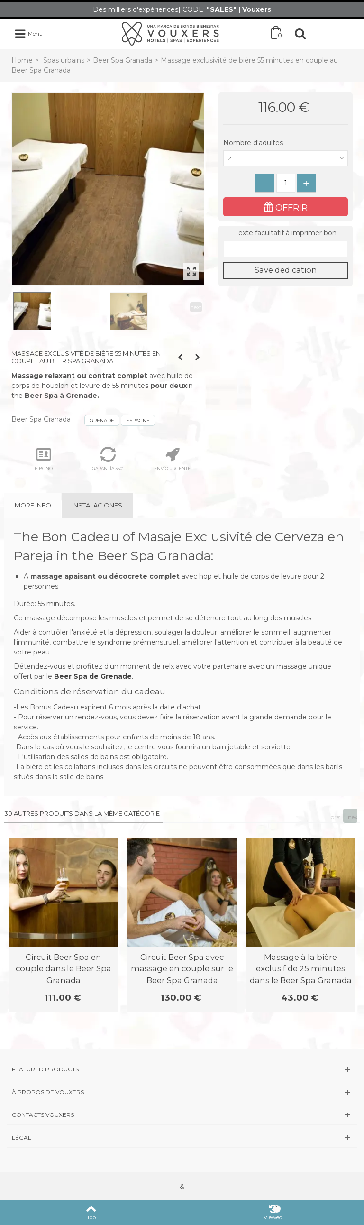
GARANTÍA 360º (108, 459)
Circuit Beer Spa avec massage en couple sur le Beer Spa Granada (182, 968)
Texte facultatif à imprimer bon (286, 233)
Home (22, 60)
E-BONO (44, 459)
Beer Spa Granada (122, 60)
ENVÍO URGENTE (172, 459)
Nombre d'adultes (254, 142)
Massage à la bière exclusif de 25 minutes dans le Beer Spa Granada (301, 968)
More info (33, 505)
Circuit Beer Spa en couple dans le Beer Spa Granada (63, 968)
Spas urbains (63, 60)
